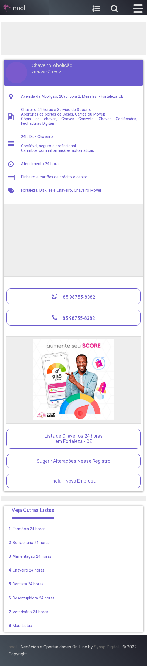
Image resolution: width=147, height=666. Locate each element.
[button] (138, 7)
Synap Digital (106, 646)
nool (13, 646)
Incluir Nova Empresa (73, 481)
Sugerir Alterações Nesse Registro (73, 461)
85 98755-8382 (73, 296)
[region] (73, 37)
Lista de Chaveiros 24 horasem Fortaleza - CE (74, 438)
